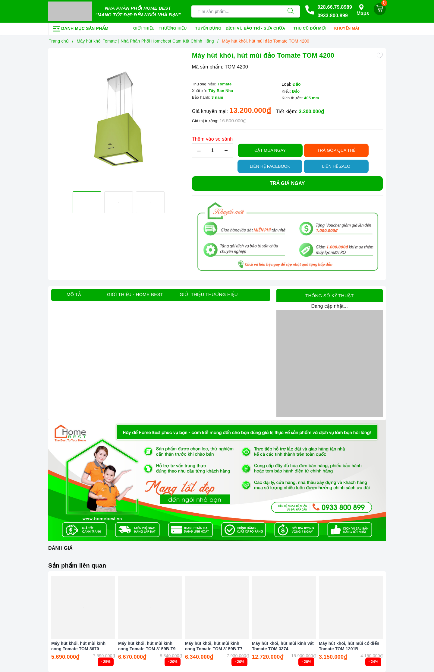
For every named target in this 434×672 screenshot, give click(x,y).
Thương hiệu (175, 29)
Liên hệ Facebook (270, 166)
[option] (118, 119)
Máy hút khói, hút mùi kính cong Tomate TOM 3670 (78, 646)
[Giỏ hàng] (380, 9)
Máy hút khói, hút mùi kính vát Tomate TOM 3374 (283, 646)
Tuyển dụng (208, 28)
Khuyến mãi (348, 29)
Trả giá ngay (287, 183)
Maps (363, 10)
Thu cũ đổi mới (312, 29)
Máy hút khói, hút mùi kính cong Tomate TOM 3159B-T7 (213, 646)
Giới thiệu (144, 28)
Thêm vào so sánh (212, 139)
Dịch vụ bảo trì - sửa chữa (257, 29)
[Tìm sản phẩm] (236, 11)
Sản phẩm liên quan (77, 565)
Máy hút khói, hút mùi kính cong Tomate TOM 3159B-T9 (146, 646)
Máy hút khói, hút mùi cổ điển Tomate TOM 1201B (349, 646)
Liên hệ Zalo (336, 166)
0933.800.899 (332, 15)
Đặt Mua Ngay (270, 150)
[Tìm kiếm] (290, 11)
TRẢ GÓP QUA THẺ (336, 150)
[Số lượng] (212, 150)
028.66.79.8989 (334, 7)
